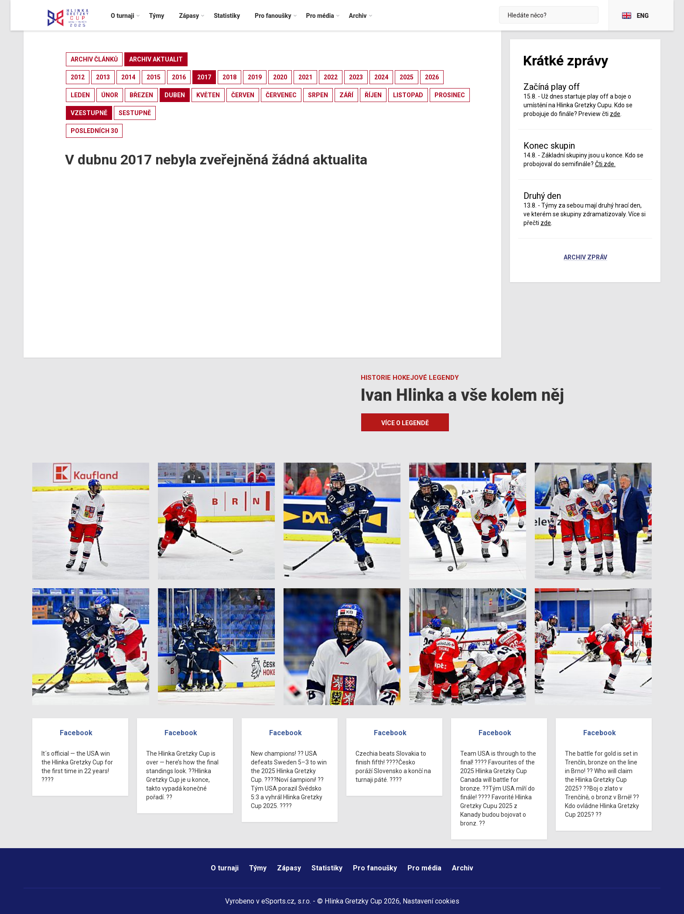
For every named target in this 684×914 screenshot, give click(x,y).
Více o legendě (405, 422)
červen (242, 95)
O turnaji (225, 868)
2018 (229, 77)
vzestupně (89, 112)
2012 (78, 77)
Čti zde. (605, 163)
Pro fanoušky (375, 868)
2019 (255, 77)
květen (208, 95)
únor (109, 95)
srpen (318, 95)
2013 (103, 77)
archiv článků (94, 59)
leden (80, 95)
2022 (331, 77)
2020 (280, 77)
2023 (356, 77)
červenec (281, 95)
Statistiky (326, 868)
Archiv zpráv (585, 258)
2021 (305, 77)
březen (141, 95)
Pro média (424, 868)
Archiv (462, 868)
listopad (408, 95)
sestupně (135, 112)
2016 (179, 77)
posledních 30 (94, 130)
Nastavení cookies (431, 901)
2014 (128, 77)
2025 (407, 77)
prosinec (449, 95)
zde (615, 113)
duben (174, 95)
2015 (154, 77)
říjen (373, 95)
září (346, 95)
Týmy (258, 868)
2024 (381, 77)
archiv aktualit (156, 59)
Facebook (76, 733)
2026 (432, 77)
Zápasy (289, 868)
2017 (204, 77)
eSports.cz (277, 901)
